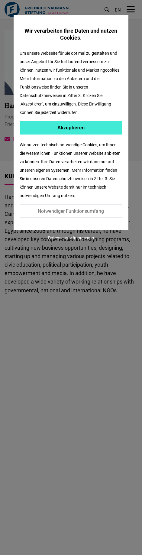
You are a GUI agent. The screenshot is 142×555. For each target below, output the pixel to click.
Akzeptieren (71, 127)
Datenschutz (60, 238)
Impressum (83, 238)
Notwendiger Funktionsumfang (71, 211)
